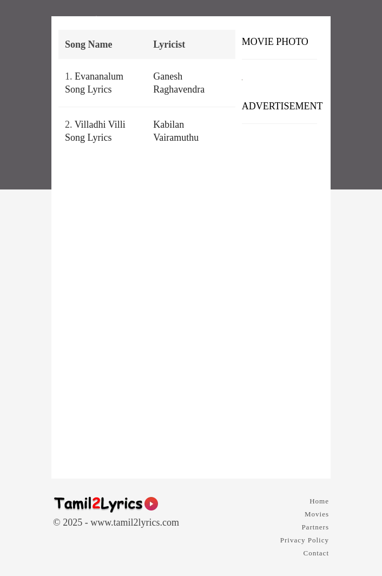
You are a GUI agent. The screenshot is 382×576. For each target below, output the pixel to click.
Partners (315, 527)
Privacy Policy (304, 540)
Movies (317, 514)
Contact (316, 553)
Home (319, 501)
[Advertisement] (279, 297)
